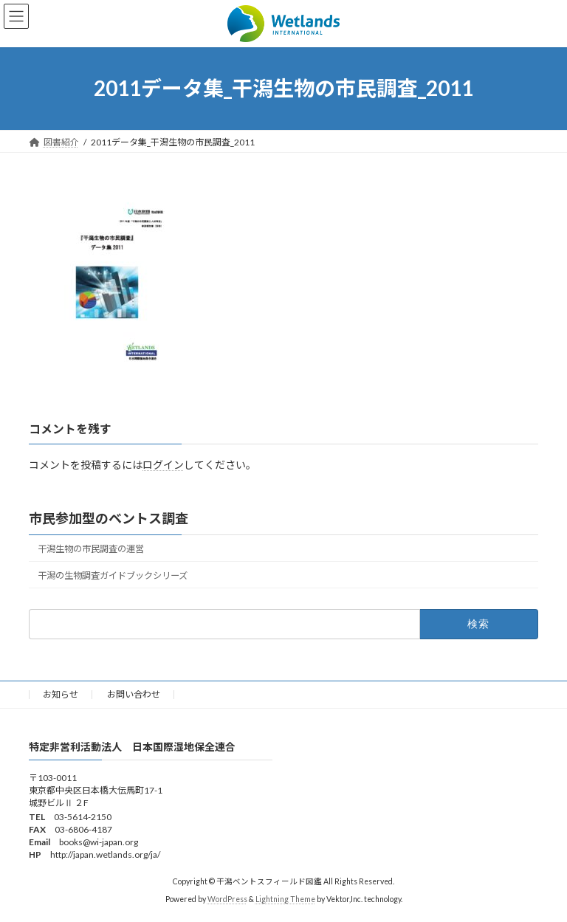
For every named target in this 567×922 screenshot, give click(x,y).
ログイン (163, 464)
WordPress (227, 899)
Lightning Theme (285, 899)
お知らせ (60, 694)
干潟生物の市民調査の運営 (91, 548)
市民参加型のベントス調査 (108, 518)
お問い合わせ (133, 694)
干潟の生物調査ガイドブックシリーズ (113, 575)
